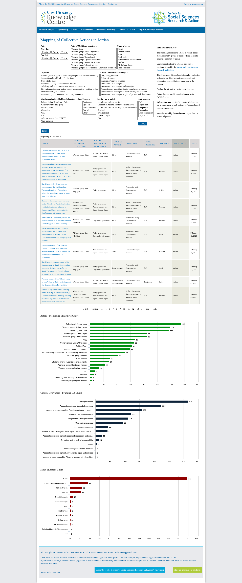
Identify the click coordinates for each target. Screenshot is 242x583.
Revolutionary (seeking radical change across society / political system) (70, 89)
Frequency (87, 99)
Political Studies (87, 30)
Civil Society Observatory (105, 30)
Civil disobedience (131, 65)
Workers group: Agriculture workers (93, 60)
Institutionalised (89, 107)
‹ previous (94, 309)
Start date (45, 49)
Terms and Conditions (50, 572)
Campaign (55, 110)
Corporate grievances (127, 75)
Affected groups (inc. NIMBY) (55, 118)
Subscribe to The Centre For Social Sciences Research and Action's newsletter (130, 570)
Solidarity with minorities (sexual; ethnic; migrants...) (70, 86)
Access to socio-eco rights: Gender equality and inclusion (127, 91)
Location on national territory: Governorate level (117, 107)
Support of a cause (70, 81)
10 (124, 309)
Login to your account (193, 4)
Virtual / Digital (117, 115)
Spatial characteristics (106, 99)
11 (129, 309)
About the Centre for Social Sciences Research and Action (80, 4)
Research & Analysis (46, 30)
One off (89, 110)
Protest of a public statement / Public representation (70, 94)
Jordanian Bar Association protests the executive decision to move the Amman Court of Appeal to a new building (56, 221)
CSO (55, 113)
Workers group (93, 49)
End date (45, 55)
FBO (55, 115)
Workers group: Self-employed (93, 54)
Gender (74, 30)
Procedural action (146, 113)
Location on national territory (117, 102)
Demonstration (131, 51)
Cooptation (146, 107)
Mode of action (123, 46)
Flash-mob (131, 57)
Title (45, 143)
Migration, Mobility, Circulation (151, 30)
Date (43, 46)
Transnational (117, 113)
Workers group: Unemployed (93, 57)
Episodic (89, 105)
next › (148, 309)
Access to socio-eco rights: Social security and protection (127, 89)
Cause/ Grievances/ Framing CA (114, 72)
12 (133, 309)
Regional (117, 110)
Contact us (112, 4)
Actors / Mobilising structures (84, 46)
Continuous (89, 102)
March (131, 49)
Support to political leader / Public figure (70, 78)
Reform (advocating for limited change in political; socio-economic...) (70, 75)
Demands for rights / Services (70, 91)
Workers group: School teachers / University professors (93, 68)
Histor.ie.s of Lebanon (127, 30)
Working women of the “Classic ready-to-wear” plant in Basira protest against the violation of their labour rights (56, 282)
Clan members (55, 121)
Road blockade (131, 68)
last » (155, 309)
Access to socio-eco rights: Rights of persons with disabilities (127, 94)
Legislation (146, 115)
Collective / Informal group (55, 105)
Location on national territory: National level (117, 105)
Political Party (55, 107)
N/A (146, 102)
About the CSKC (46, 4)
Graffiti (131, 62)
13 (138, 309)
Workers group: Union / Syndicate (93, 51)
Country (180, 143)
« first (85, 309)
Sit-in (131, 54)
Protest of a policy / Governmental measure (70, 83)
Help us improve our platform (187, 570)
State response (144, 99)
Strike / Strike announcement (131, 60)
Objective (45, 72)
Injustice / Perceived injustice (127, 81)
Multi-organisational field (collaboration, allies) (61, 99)
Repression (146, 105)
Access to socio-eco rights (127, 83)
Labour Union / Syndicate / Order (55, 102)
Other (89, 113)
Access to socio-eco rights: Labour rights (127, 86)
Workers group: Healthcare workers (93, 62)
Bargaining (146, 110)
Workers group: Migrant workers (93, 65)
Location (164, 143)
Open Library (63, 30)
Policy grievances (127, 78)
